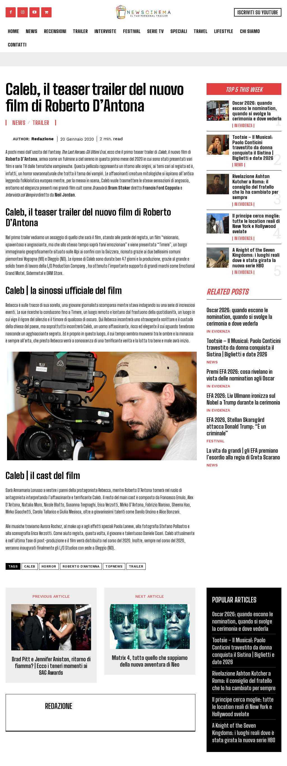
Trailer (41, 122)
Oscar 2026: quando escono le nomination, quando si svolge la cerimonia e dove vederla (256, 111)
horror (48, 566)
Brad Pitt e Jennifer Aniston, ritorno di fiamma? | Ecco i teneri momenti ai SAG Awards (51, 666)
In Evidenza (243, 126)
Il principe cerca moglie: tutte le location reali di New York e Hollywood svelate (256, 223)
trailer (136, 566)
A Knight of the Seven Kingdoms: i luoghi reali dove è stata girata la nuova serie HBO (255, 257)
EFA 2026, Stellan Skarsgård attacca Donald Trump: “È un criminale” (236, 426)
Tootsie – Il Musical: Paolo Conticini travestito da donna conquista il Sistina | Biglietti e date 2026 (252, 147)
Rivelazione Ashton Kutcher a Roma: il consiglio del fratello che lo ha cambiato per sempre (255, 186)
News (238, 165)
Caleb (29, 566)
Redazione (42, 138)
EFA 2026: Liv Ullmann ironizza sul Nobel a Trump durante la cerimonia (243, 399)
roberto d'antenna (81, 566)
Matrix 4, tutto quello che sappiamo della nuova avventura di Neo (150, 661)
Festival (215, 441)
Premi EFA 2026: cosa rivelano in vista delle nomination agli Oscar (240, 375)
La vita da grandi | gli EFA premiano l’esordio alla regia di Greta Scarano (243, 454)
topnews (114, 566)
